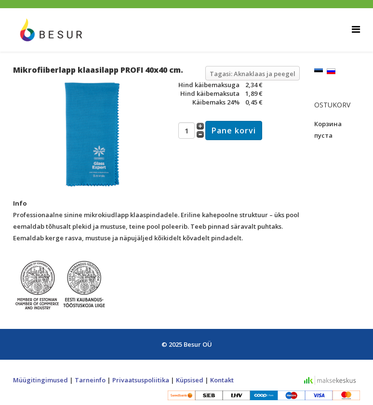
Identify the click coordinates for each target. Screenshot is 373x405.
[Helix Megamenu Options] (356, 29)
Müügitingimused (40, 380)
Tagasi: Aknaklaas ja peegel (252, 73)
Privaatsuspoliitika (140, 380)
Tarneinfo (90, 380)
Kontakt (222, 380)
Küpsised (189, 380)
